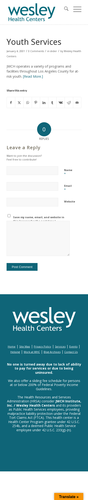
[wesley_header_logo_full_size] (36, 12)
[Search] (64, 9)
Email (68, 188)
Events (73, 346)
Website (69, 201)
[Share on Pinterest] (36, 102)
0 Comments (36, 51)
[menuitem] (64, 9)
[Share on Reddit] (69, 102)
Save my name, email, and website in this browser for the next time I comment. (38, 221)
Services (60, 346)
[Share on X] (19, 102)
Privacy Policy (42, 346)
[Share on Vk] (61, 102)
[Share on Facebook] (11, 102)
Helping (15, 352)
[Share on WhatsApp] (28, 102)
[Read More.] (33, 76)
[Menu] (75, 9)
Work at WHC (32, 352)
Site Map (24, 346)
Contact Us (71, 352)
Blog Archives (52, 352)
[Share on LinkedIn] (44, 102)
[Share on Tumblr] (52, 102)
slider (53, 51)
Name (68, 172)
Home (11, 346)
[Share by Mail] (77, 102)
